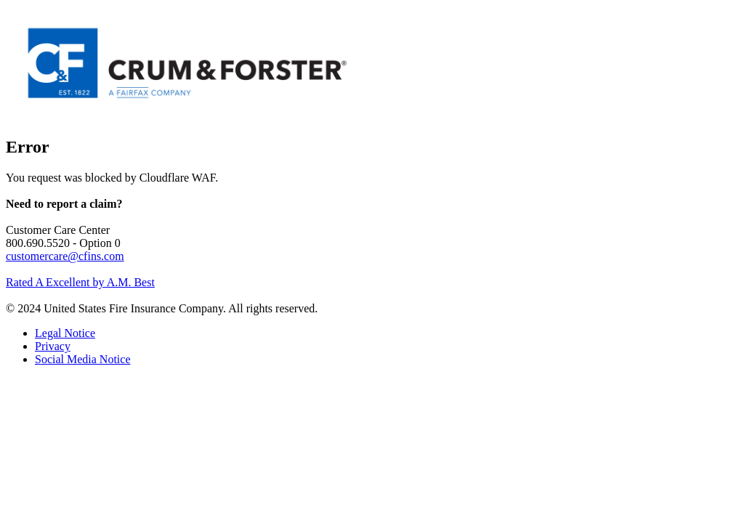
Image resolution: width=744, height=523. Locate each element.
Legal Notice (65, 333)
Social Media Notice (83, 359)
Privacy (52, 346)
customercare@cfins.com (65, 256)
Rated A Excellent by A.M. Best (80, 282)
